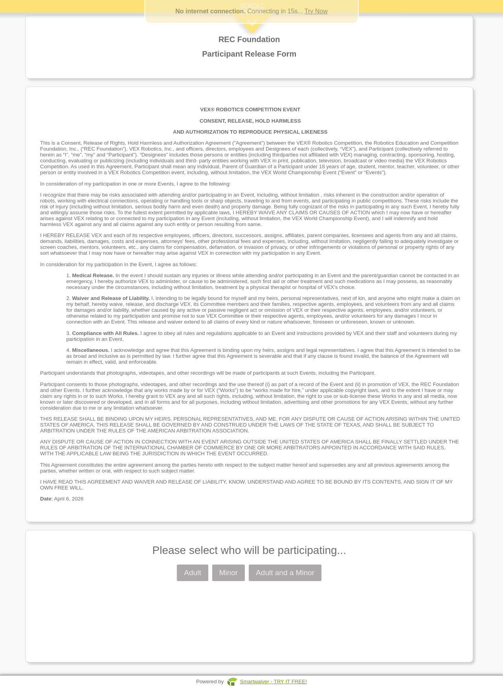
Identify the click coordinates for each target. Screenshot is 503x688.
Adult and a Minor (285, 572)
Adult (192, 572)
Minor (228, 572)
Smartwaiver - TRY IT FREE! (273, 681)
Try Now (316, 11)
